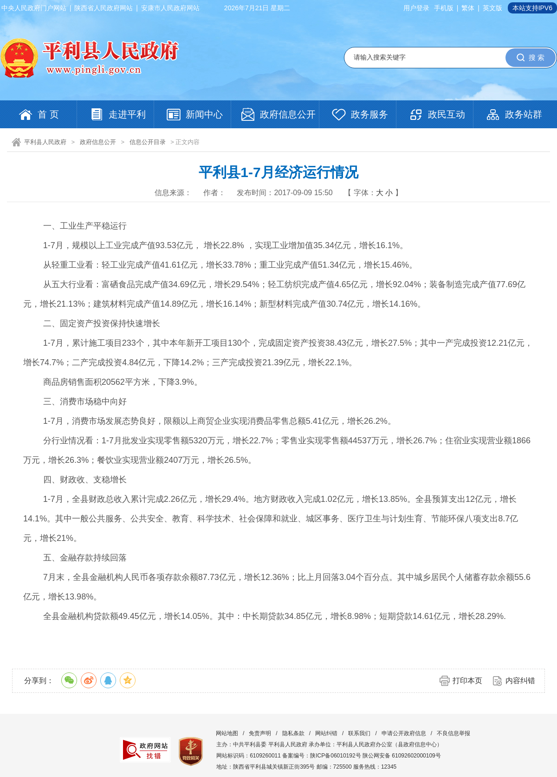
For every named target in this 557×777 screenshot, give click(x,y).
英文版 (492, 8)
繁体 (467, 8)
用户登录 (416, 8)
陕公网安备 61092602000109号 (402, 755)
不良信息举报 (453, 733)
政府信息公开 (98, 141)
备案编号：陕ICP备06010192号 (321, 755)
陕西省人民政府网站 (103, 8)
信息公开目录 (148, 141)
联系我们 (359, 733)
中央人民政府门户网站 (33, 8)
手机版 (443, 8)
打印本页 (467, 681)
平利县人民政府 (45, 141)
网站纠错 (326, 733)
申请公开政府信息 (404, 733)
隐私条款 (293, 733)
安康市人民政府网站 (170, 8)
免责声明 (260, 733)
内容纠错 (520, 681)
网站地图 (227, 733)
